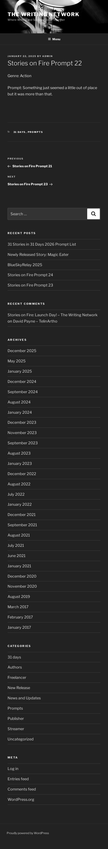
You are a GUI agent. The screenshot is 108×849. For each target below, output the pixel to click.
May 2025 (17, 361)
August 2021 (19, 535)
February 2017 (20, 617)
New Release (19, 688)
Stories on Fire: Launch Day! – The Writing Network (52, 315)
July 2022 (16, 494)
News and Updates (24, 698)
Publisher (16, 718)
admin (47, 56)
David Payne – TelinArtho (35, 321)
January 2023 (20, 463)
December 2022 (22, 474)
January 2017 (19, 627)
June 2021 (16, 555)
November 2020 (22, 586)
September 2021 (22, 525)
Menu (54, 39)
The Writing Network (43, 14)
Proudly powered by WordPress (28, 833)
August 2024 (19, 402)
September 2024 (23, 392)
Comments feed (22, 789)
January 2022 (20, 504)
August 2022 (19, 484)
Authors (15, 667)
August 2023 (19, 453)
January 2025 (20, 371)
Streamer (16, 729)
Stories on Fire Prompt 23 (30, 285)
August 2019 (19, 596)
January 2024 (20, 412)
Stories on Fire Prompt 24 (30, 275)
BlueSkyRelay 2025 (25, 265)
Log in (13, 768)
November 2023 (22, 432)
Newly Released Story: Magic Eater (38, 254)
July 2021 (16, 545)
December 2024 (22, 381)
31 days (19, 132)
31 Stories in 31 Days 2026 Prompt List (42, 244)
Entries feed (18, 779)
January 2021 (19, 566)
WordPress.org (21, 799)
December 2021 (22, 514)
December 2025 (22, 351)
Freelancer (17, 677)
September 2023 (23, 443)
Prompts (35, 132)
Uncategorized (21, 739)
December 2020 (22, 576)
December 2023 (22, 422)
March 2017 (18, 607)
